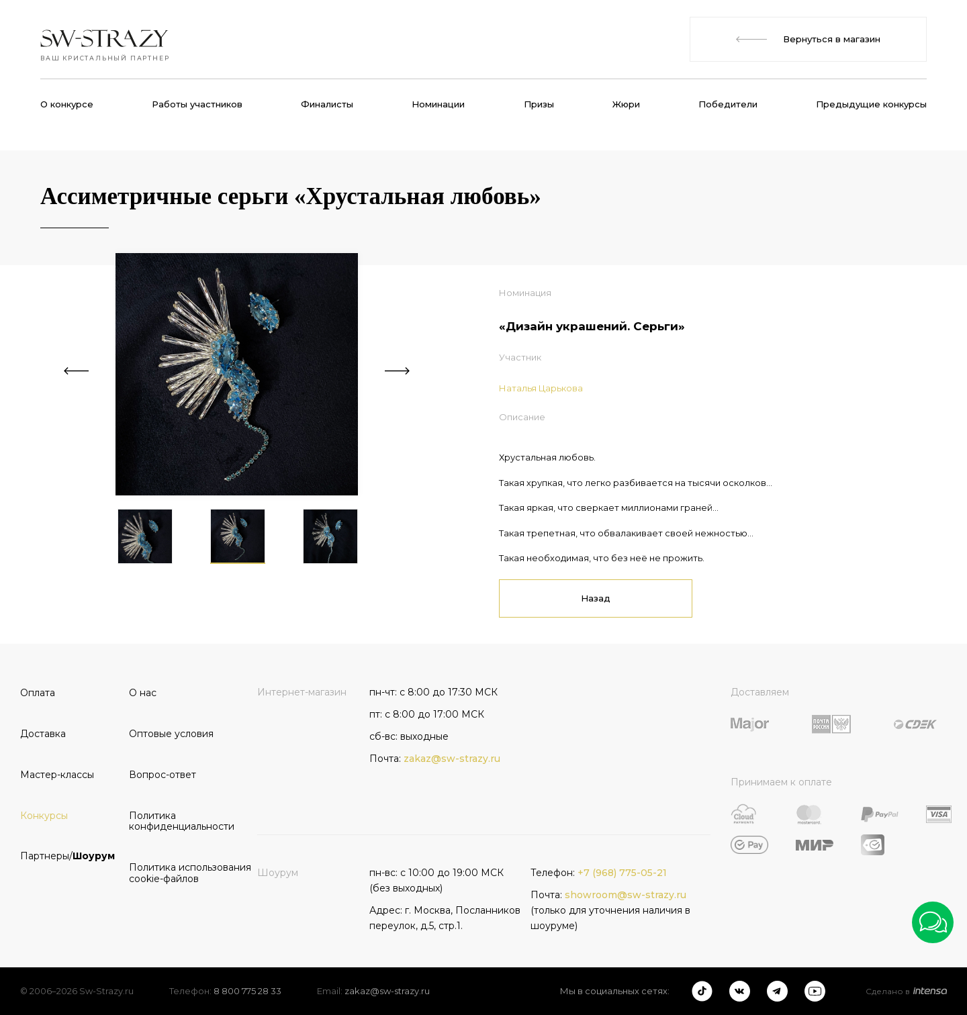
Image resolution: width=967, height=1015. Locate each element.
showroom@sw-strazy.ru (625, 895)
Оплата (37, 693)
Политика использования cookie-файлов (178, 873)
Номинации (438, 104)
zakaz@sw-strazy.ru (452, 759)
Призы (539, 104)
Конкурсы (44, 816)
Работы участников (197, 104)
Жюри (626, 104)
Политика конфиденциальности (178, 821)
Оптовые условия (171, 734)
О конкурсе (66, 104)
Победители (727, 104)
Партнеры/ (67, 856)
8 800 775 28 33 (247, 990)
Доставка (43, 734)
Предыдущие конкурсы (871, 104)
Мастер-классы (57, 775)
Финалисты (327, 104)
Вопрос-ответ (162, 775)
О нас (142, 693)
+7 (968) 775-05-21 (622, 873)
